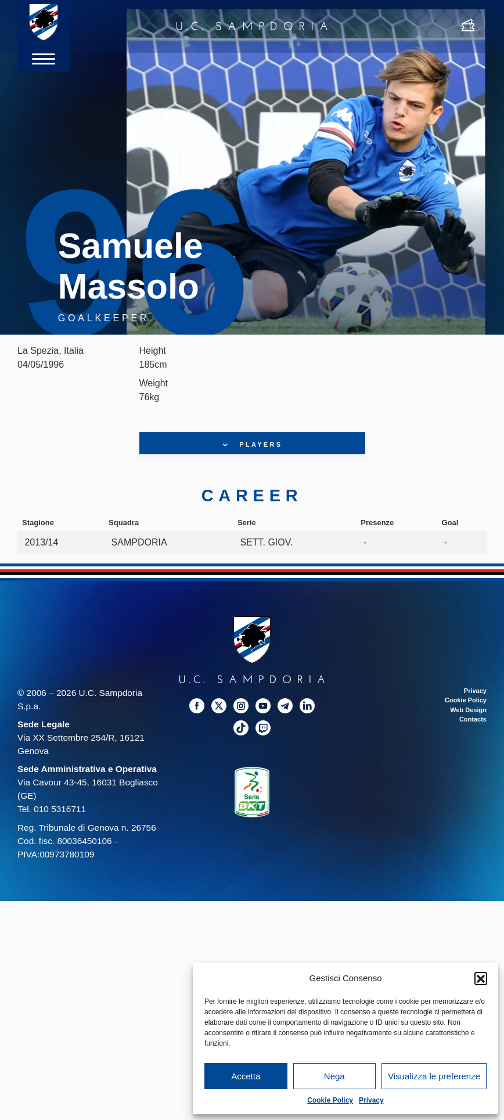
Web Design (468, 709)
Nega (334, 1076)
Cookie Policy (330, 1100)
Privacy (371, 1100)
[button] (481, 978)
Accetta (245, 1076)
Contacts (473, 719)
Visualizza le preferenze (434, 1076)
